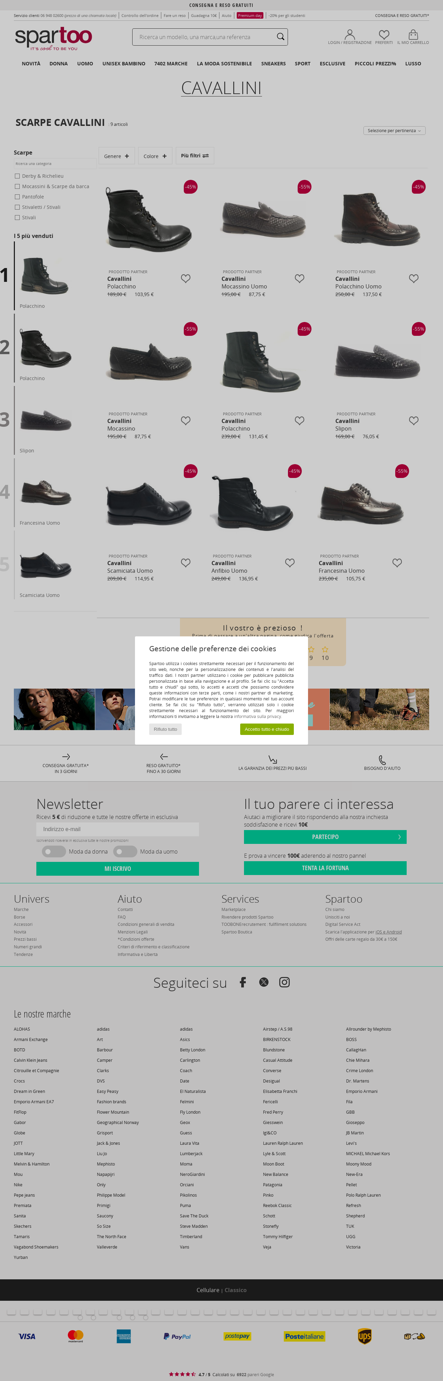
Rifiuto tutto (165, 729)
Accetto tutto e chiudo (267, 729)
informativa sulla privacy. (258, 716)
